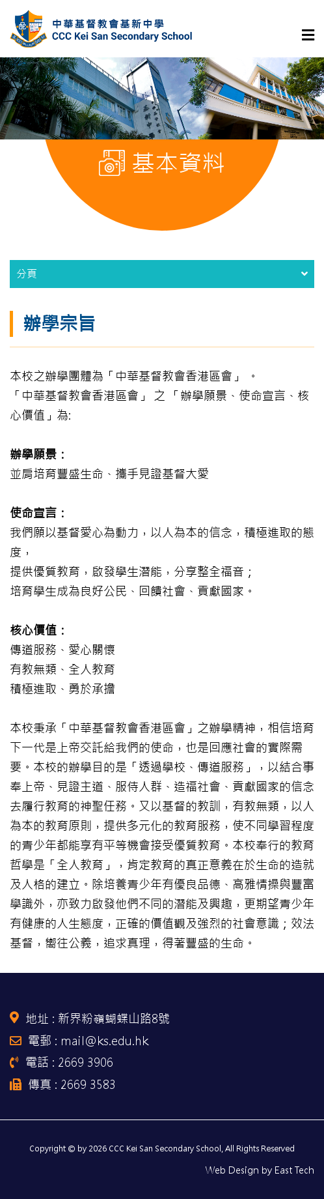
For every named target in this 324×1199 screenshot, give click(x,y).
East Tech (294, 1170)
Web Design (232, 1170)
